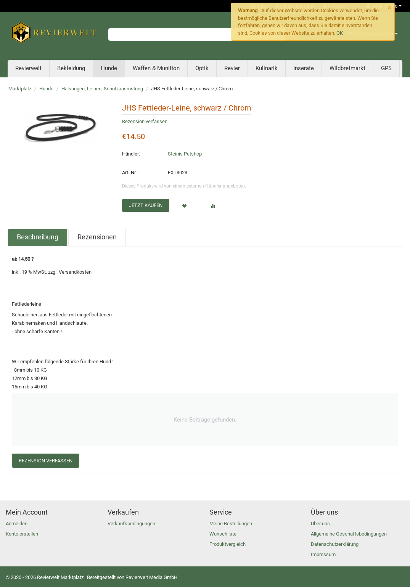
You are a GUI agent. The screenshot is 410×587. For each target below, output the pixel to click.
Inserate (303, 68)
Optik (202, 68)
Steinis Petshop (185, 154)
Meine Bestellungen (230, 523)
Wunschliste (222, 534)
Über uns (320, 523)
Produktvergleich (227, 544)
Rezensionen (97, 237)
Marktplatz (19, 88)
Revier (232, 68)
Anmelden (16, 523)
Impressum (323, 554)
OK (339, 33)
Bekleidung (71, 68)
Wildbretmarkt (347, 68)
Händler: (131, 154)
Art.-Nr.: (130, 172)
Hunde (109, 68)
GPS (386, 68)
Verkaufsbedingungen (131, 523)
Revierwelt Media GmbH (151, 577)
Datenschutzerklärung (335, 544)
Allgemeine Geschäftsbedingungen (349, 534)
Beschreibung (37, 237)
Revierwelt (28, 68)
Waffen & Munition (156, 68)
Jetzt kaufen (145, 205)
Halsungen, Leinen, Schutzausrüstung (102, 88)
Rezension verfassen (144, 121)
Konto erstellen (22, 534)
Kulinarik (267, 68)
